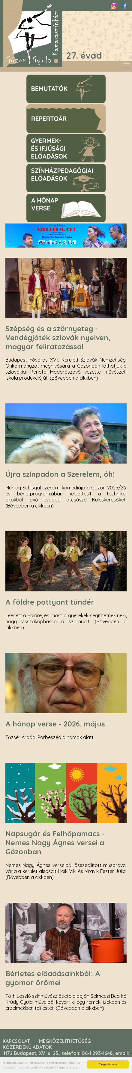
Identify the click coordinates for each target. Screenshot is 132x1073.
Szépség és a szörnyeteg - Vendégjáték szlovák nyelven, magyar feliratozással (57, 337)
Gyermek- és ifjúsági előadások (57, 137)
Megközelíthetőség (65, 1041)
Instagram (114, 6)
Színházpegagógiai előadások (56, 166)
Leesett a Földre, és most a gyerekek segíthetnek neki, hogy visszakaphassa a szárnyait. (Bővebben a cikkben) (66, 621)
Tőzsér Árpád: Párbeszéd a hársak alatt (49, 737)
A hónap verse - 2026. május (55, 723)
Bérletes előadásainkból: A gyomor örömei (52, 978)
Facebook (124, 6)
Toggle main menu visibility (126, 64)
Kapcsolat (16, 1041)
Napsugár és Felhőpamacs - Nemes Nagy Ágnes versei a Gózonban (55, 842)
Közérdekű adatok (27, 1047)
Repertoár (36, 107)
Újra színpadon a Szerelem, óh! (60, 474)
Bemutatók (37, 77)
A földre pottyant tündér (49, 601)
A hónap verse (40, 196)
